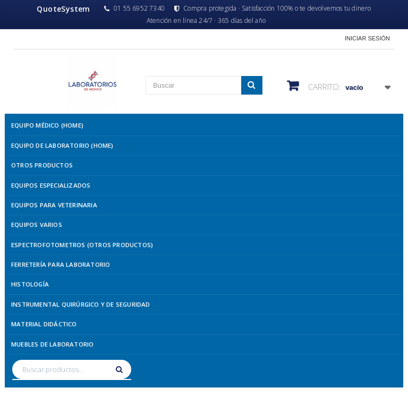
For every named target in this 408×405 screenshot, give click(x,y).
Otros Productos (42, 165)
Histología (30, 284)
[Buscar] (120, 369)
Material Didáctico (44, 324)
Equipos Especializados (50, 185)
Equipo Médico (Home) (47, 125)
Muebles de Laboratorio (52, 344)
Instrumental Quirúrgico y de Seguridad (80, 304)
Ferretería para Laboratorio (60, 264)
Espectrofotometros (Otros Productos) (82, 245)
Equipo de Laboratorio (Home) (62, 145)
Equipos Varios (36, 225)
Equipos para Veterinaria (54, 205)
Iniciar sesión (367, 38)
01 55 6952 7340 (134, 8)
